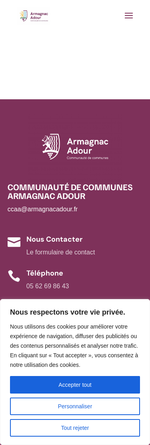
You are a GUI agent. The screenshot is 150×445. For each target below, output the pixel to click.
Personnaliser (75, 406)
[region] (75, 372)
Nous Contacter (54, 239)
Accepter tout (75, 385)
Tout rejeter (75, 428)
